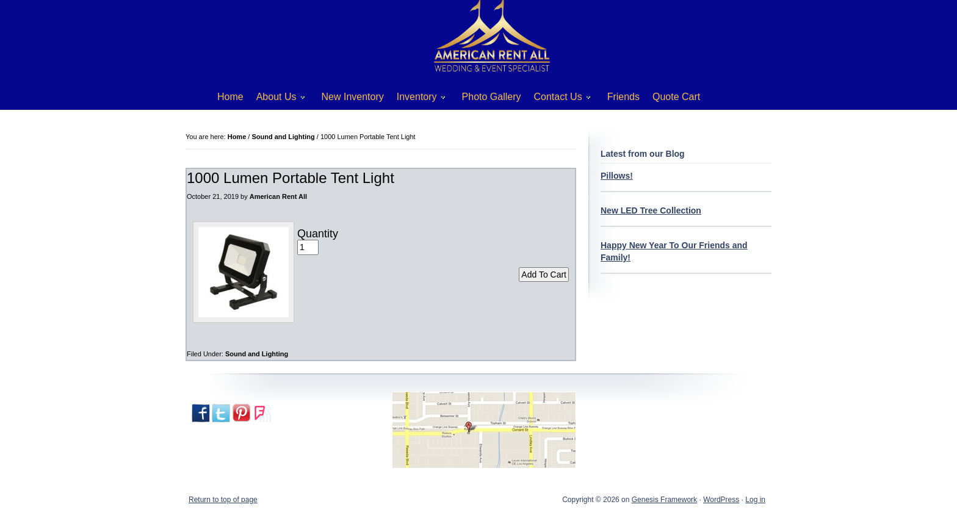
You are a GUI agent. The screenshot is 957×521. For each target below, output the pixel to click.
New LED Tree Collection (651, 210)
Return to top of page (223, 499)
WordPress (721, 499)
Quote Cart (676, 97)
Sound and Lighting (256, 354)
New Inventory (353, 97)
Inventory (416, 99)
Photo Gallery (491, 97)
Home (230, 97)
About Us (276, 99)
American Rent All (278, 196)
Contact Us (557, 99)
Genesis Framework (664, 499)
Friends (623, 97)
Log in (755, 499)
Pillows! (617, 176)
